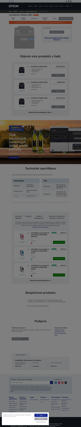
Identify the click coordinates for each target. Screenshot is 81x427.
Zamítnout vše (41, 418)
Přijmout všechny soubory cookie (41, 415)
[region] (25, 418)
